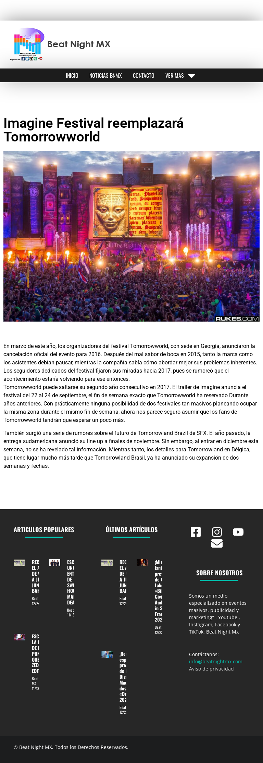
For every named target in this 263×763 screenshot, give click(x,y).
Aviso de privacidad (211, 668)
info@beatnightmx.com (215, 661)
